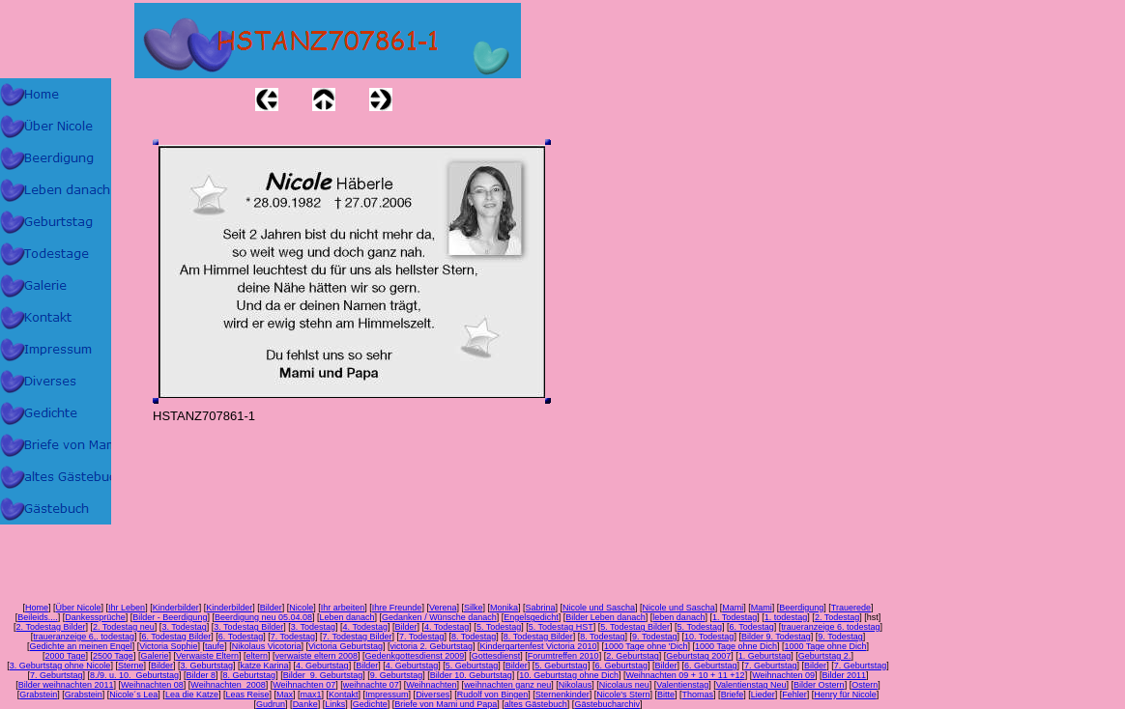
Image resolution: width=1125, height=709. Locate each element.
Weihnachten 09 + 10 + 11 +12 (684, 675)
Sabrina (541, 607)
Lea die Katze (191, 694)
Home (36, 607)
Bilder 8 (201, 675)
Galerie (154, 656)
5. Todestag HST (561, 627)
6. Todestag (751, 627)
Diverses (432, 694)
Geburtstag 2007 (698, 656)
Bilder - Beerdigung (169, 617)
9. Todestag (654, 636)
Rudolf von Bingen (493, 694)
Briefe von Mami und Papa (445, 704)
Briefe (732, 694)
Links (335, 704)
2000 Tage (65, 656)
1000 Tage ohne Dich (736, 646)
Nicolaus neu (624, 685)
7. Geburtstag (770, 665)
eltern (256, 656)
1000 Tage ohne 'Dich (646, 646)
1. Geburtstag (765, 656)
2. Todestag (837, 617)
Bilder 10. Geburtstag (471, 675)
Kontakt (344, 694)
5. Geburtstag (472, 665)
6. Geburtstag (621, 665)
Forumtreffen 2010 (563, 656)
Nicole (301, 607)
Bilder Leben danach (605, 617)
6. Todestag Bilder (176, 636)
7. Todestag (293, 636)
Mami (732, 607)
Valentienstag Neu (751, 685)
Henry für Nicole (845, 694)
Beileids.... (37, 617)
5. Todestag (498, 627)
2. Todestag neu (124, 627)
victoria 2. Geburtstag (431, 646)
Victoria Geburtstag (345, 646)
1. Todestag (734, 617)
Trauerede (851, 607)
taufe (214, 646)
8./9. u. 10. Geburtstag (134, 675)
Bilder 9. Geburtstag (323, 675)
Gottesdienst (496, 656)
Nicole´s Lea (133, 694)
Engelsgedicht (531, 617)
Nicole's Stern (622, 694)
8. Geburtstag (249, 675)
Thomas (698, 694)
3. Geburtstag (206, 665)
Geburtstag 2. (824, 656)
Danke (305, 704)
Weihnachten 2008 (227, 685)
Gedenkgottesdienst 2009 (415, 656)
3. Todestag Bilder (248, 627)
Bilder (271, 607)
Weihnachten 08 (152, 685)
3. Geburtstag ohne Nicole (60, 665)
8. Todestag (473, 636)
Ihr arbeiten (343, 607)
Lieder (763, 694)
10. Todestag (709, 636)
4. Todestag (365, 627)
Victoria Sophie (168, 646)
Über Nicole (78, 607)
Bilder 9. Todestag (776, 636)
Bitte (666, 694)
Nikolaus (575, 685)
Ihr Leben (126, 607)
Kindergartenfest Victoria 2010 (537, 646)
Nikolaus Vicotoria (267, 646)
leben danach (678, 617)
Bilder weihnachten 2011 (66, 685)
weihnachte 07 (371, 685)
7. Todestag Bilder (357, 636)
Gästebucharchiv (607, 704)
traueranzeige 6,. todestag (83, 636)
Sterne (131, 665)
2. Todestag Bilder (51, 627)
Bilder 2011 (844, 675)
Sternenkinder (562, 694)
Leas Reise (247, 694)
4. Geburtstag (322, 665)
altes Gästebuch (536, 704)
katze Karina (265, 665)
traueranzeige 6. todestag (830, 627)
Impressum (387, 694)
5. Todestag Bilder (635, 627)
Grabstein (38, 694)
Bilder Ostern (819, 685)
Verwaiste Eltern (207, 656)
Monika (504, 607)
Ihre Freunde (397, 607)
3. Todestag (183, 627)
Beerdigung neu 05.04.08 (263, 617)
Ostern (864, 685)
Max (284, 694)
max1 (311, 694)
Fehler (794, 694)
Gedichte (370, 704)
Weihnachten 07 (304, 685)
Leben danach (347, 617)
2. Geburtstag (632, 656)
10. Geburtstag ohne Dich (569, 675)
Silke (473, 607)
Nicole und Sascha (598, 607)
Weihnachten (431, 685)
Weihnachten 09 (783, 675)
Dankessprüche (95, 617)
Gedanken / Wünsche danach (439, 617)
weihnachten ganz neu (507, 685)
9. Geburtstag (396, 675)
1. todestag (786, 617)
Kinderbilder (176, 607)
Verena (443, 607)
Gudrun (270, 704)
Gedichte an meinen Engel (81, 646)
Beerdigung (801, 607)
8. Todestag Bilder (538, 636)
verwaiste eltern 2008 (317, 656)
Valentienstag (682, 685)
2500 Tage (113, 656)
